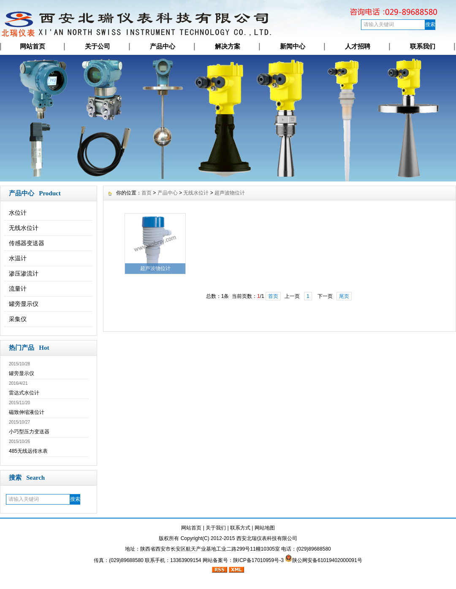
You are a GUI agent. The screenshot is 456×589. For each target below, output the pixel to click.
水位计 (18, 212)
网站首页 (32, 46)
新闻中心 (292, 46)
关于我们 (216, 528)
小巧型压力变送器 (29, 432)
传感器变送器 (26, 243)
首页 (146, 193)
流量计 (18, 288)
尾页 (344, 296)
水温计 (18, 258)
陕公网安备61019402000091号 (327, 560)
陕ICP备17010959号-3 (258, 560)
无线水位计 (23, 227)
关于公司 (97, 46)
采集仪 (18, 319)
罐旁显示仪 (23, 303)
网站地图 (265, 528)
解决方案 (227, 46)
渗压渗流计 (23, 273)
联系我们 (422, 46)
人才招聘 (357, 46)
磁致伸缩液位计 (26, 412)
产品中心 (162, 46)
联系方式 (240, 528)
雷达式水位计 (24, 393)
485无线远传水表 (28, 451)
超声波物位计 (229, 193)
